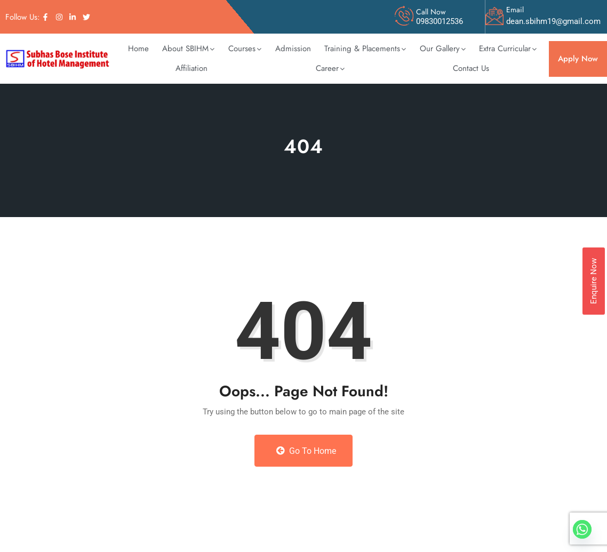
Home (138, 48)
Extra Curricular (508, 48)
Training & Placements (365, 48)
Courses (244, 48)
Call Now (431, 11)
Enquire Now (593, 281)
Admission (293, 48)
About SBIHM (188, 48)
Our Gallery (443, 48)
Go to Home (306, 451)
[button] (189, 49)
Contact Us (471, 68)
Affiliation (191, 68)
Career (330, 68)
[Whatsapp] (582, 529)
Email (515, 9)
